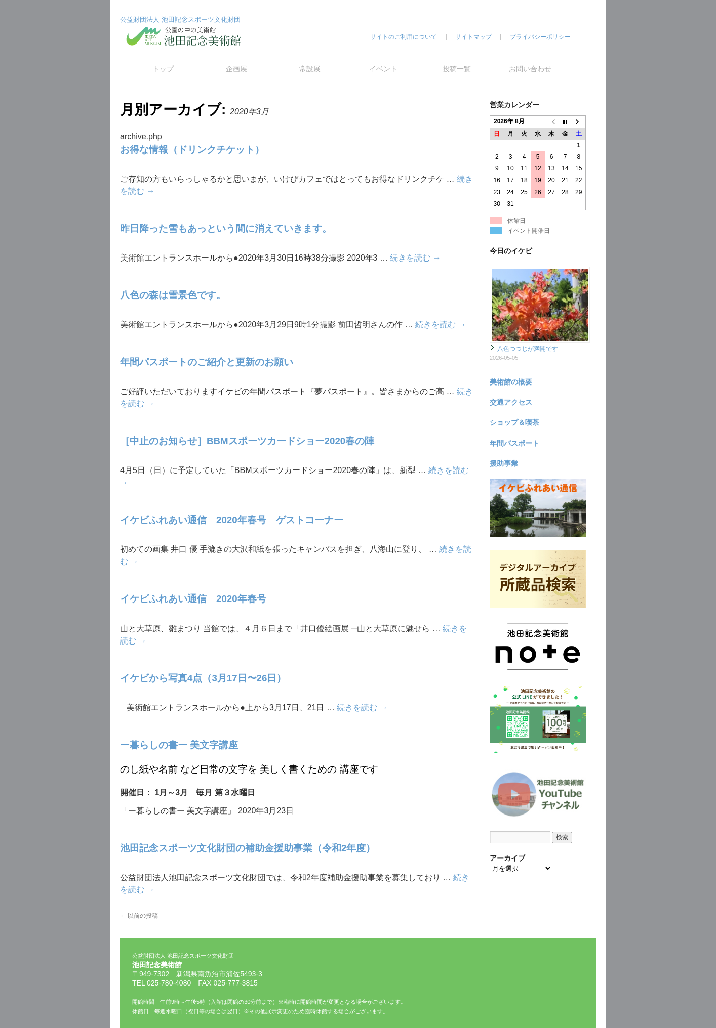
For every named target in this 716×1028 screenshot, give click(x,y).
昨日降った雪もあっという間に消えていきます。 (226, 228)
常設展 (310, 69)
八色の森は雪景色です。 (173, 295)
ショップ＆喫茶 (514, 422)
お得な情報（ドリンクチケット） (192, 149)
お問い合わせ (530, 69)
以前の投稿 (139, 915)
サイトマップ (473, 36)
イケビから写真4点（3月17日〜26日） (203, 678)
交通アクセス (511, 402)
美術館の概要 (511, 382)
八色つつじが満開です (527, 348)
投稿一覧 (457, 69)
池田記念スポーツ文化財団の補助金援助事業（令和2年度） (247, 848)
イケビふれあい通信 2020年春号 (193, 598)
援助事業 (504, 463)
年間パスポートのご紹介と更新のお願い (206, 362)
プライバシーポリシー (540, 36)
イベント (383, 69)
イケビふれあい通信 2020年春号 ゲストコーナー (231, 520)
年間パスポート (514, 443)
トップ (163, 69)
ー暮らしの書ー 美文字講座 (179, 745)
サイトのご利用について (403, 36)
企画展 (236, 69)
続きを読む (415, 257)
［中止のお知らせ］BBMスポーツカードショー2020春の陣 (247, 441)
